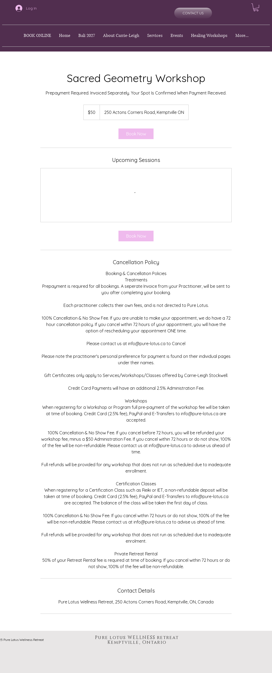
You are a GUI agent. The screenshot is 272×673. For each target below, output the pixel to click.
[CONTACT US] (193, 13)
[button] (256, 7)
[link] (136, 133)
